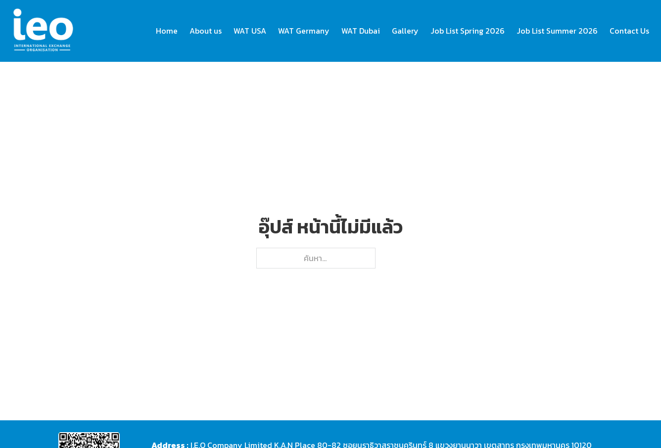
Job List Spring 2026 (467, 31)
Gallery (405, 31)
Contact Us (629, 31)
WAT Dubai (360, 31)
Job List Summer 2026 (557, 31)
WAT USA (250, 31)
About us (205, 31)
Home (167, 31)
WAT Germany (304, 31)
